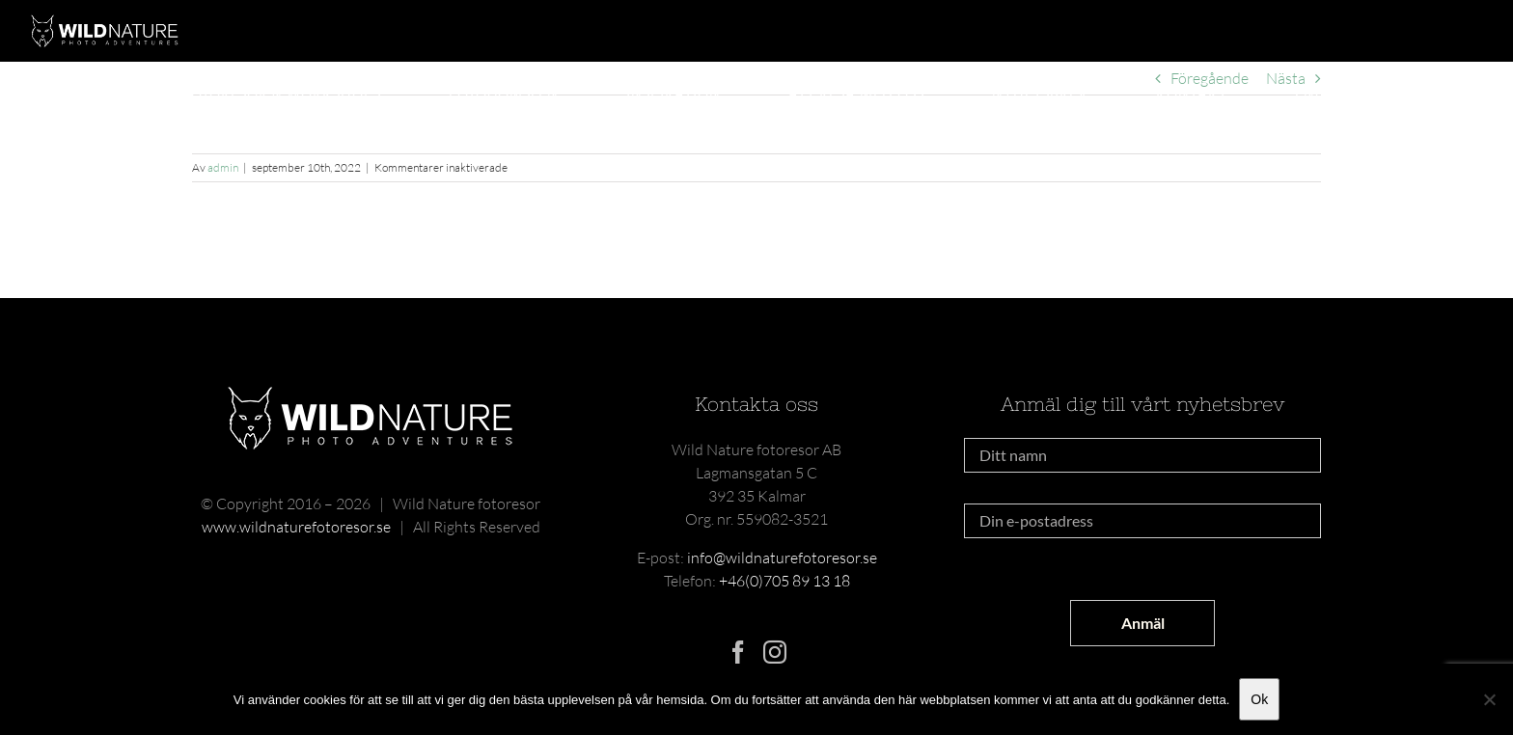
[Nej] (1489, 699)
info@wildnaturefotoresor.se (782, 557)
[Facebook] (738, 652)
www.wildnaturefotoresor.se (296, 526)
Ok (1259, 699)
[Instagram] (774, 652)
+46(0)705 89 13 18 (784, 580)
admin (222, 167)
